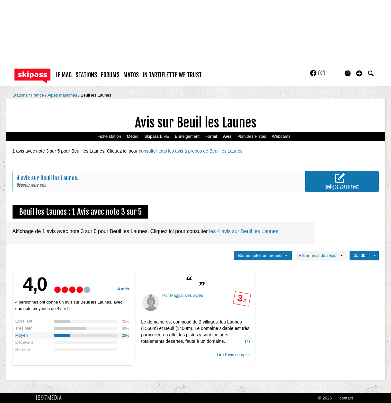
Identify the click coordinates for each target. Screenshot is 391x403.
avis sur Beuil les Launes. (49, 178)
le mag (64, 75)
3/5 (359, 255)
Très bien (24, 328)
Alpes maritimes (63, 95)
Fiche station (109, 136)
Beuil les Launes (96, 95)
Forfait (211, 136)
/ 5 (241, 300)
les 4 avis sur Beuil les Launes (243, 231)
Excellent (23, 321)
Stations (21, 95)
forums (110, 75)
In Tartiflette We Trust (172, 75)
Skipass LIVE (156, 136)
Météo (132, 136)
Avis (227, 136)
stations (86, 75)
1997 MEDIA (51, 397)
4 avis (123, 288)
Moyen (21, 335)
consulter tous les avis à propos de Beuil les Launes (190, 151)
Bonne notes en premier (263, 255)
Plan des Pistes (251, 136)
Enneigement (187, 136)
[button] (359, 73)
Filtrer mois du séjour (321, 255)
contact (346, 398)
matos (131, 75)
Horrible (22, 349)
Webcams (281, 136)
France (38, 95)
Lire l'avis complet (233, 354)
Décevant (24, 342)
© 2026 (325, 398)
